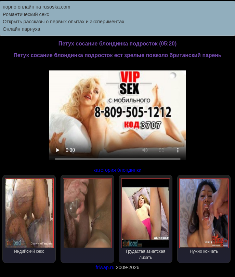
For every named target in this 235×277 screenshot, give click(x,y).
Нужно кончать (203, 216)
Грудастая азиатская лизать (145, 219)
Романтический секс (26, 14)
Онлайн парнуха (21, 29)
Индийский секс (29, 216)
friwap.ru (104, 267)
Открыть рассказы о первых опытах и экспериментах (63, 21)
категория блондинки (117, 170)
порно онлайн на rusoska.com (36, 7)
